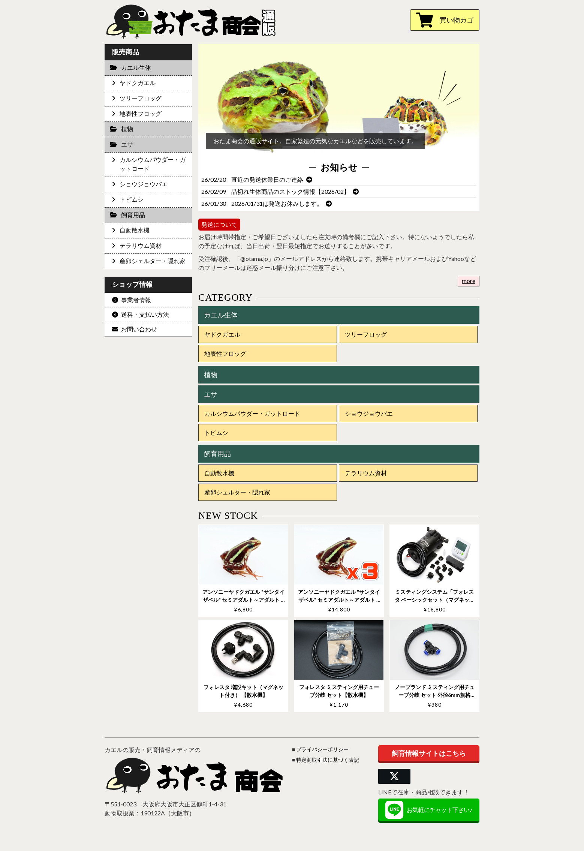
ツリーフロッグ (366, 334)
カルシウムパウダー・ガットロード (252, 413)
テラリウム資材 (366, 472)
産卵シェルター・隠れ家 (237, 492)
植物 (210, 374)
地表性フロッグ (225, 353)
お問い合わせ (134, 329)
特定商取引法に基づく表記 (327, 760)
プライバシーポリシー (322, 749)
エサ (210, 394)
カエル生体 (221, 315)
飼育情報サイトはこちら (429, 753)
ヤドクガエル (222, 334)
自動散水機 (219, 472)
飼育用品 (217, 453)
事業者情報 (131, 299)
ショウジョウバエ (369, 413)
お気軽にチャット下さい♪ (428, 810)
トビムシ (216, 432)
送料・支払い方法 (140, 314)
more (468, 280)
